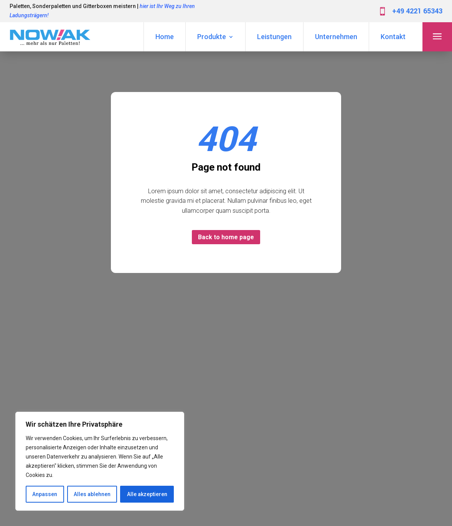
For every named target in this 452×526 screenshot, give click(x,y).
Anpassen (44, 494)
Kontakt (393, 37)
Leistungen (274, 37)
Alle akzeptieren (147, 494)
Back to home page (226, 237)
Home (164, 37)
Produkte (211, 37)
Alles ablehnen (92, 494)
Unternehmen (336, 37)
